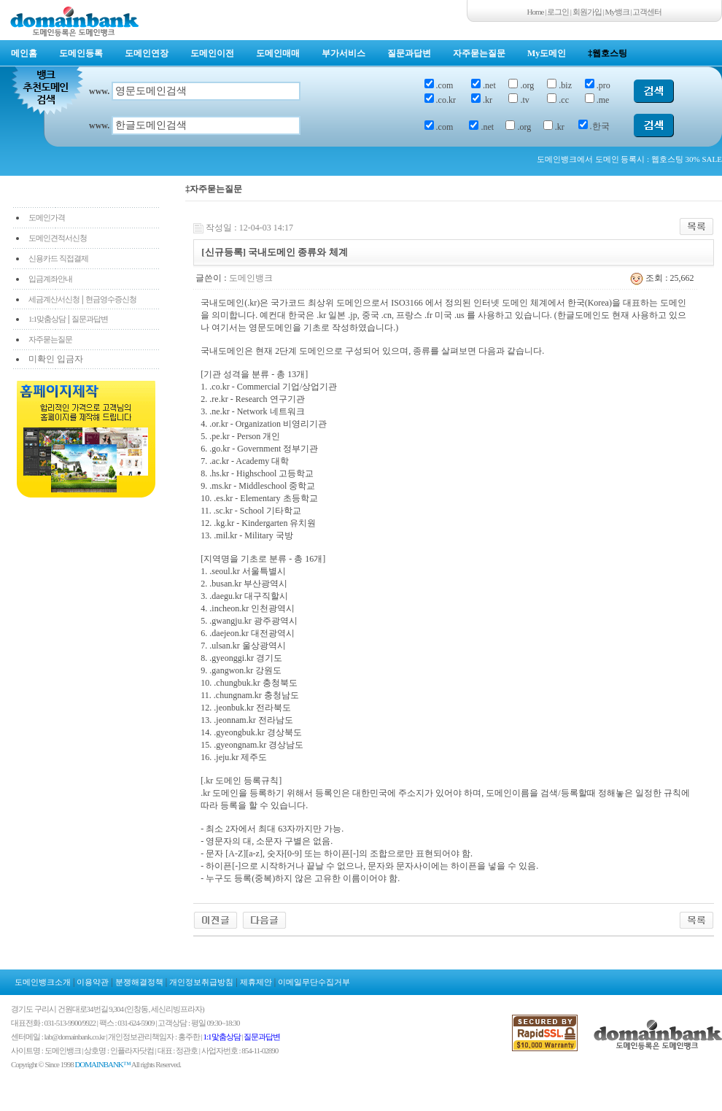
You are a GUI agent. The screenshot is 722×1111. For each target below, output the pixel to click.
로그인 (558, 11)
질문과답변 (409, 53)
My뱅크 (617, 11)
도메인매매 (278, 53)
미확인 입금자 (55, 359)
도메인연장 (146, 53)
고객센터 (646, 11)
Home (535, 11)
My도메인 (546, 53)
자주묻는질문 (479, 53)
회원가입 (587, 11)
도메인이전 (212, 53)
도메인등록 (81, 53)
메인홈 (24, 53)
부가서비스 (343, 53)
